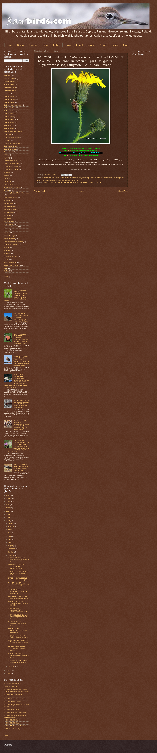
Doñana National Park (11, 164)
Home (9, 45)
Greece (68, 45)
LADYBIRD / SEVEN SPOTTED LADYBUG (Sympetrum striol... (18, 573)
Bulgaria (33, 45)
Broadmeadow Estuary (11, 137)
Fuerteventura (8, 184)
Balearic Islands (9, 82)
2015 (8, 505)
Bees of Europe (9, 84)
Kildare (47, 180)
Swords (6, 259)
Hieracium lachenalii (96, 178)
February (11, 526)
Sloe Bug (75, 180)
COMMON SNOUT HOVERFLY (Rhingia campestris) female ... (18, 642)
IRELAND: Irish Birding (11, 709)
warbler (6, 277)
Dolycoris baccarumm (70, 178)
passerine (7, 274)
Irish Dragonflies (9, 206)
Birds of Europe (9, 120)
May (9, 536)
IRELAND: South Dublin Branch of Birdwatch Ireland (15, 716)
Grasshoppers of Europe (12, 187)
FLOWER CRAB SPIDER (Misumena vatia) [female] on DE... (18, 559)
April (9, 533)
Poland (103, 45)
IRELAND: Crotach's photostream (15, 699)
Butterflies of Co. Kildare (12, 143)
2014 (8, 501)
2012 (8, 495)
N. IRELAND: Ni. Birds (11, 723)
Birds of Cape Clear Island (12, 105)
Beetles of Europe (10, 87)
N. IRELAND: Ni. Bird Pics (12, 720)
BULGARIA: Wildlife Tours (12, 683)
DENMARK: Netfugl (10, 686)
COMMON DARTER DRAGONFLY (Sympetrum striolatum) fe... (17, 591)
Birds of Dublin (9, 96)
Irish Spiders (8, 218)
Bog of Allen (8, 134)
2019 (8, 517)
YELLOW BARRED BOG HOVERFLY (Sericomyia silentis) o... (17, 623)
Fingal (6, 178)
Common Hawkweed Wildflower (52, 178)
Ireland (79, 45)
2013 (8, 498)
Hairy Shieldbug (83, 178)
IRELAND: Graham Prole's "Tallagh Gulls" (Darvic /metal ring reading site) (16, 690)
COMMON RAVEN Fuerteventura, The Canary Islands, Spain (21, 317)
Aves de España (9, 79)
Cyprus (45, 45)
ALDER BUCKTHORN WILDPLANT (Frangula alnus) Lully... (18, 655)
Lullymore (53, 180)
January (11, 523)
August (10, 546)
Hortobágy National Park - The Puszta (16, 193)
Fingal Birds (8, 181)
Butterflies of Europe (11, 146)
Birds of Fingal (9, 123)
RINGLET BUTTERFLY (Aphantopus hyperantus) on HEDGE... (18, 603)
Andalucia (7, 76)
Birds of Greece (9, 125)
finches (6, 271)
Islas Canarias (9, 224)
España (6, 175)
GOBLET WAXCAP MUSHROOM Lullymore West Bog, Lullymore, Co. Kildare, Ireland (21, 338)
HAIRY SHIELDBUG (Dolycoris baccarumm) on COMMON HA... (18, 616)
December (11, 666)
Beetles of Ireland (10, 90)
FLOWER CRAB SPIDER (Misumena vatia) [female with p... (18, 584)
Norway (91, 45)
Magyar (6, 230)
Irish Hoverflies (9, 212)
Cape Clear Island (10, 149)
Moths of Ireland (9, 239)
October (11, 552)
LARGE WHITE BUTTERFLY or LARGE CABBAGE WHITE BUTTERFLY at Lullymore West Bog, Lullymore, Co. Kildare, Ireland (16, 446)
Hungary (7, 200)
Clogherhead (8, 152)
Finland (56, 45)
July (9, 542)
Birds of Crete (8, 114)
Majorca (6, 233)
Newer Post (39, 191)
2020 (8, 521)
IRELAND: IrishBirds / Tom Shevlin (15, 712)
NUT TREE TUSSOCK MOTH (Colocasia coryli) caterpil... (17, 661)
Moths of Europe (9, 236)
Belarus (20, 45)
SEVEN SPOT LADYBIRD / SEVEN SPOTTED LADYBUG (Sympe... (17, 566)
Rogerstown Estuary (10, 256)
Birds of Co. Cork (9, 108)
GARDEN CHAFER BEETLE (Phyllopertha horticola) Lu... (18, 579)
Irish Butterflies (9, 203)
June (10, 539)
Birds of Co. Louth (10, 111)
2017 (8, 511)
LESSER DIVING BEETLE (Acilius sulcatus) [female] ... (18, 636)
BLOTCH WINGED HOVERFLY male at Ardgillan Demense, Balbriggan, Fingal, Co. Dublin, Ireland (16, 295)
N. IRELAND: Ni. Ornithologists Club (16, 726)
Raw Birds (47, 174)
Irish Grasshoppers (10, 209)
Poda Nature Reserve (11, 244)
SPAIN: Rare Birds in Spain (13, 729)
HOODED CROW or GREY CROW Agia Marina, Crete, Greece (21, 467)
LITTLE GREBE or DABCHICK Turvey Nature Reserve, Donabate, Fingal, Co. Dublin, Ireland (21, 425)
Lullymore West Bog (64, 180)
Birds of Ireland (9, 128)
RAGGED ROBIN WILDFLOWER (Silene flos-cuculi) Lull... (18, 630)
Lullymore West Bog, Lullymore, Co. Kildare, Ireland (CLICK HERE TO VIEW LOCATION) (72, 182)
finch (5, 268)
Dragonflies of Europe (11, 166)
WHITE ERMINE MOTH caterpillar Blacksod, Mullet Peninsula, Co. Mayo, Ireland (21, 403)
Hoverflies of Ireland (10, 198)
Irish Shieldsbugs (115, 178)
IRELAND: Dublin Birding (12, 702)
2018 (8, 514)
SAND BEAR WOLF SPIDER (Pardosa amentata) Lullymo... (18, 597)
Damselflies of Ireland (11, 161)
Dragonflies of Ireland (11, 169)
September (12, 549)
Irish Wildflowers (9, 221)
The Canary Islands (10, 262)
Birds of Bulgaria (9, 102)
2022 (8, 673)
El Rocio (7, 172)
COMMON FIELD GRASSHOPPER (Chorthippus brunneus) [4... (18, 610)
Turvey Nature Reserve (11, 265)
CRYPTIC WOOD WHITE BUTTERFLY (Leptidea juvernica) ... (16, 648)
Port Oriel (7, 250)
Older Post (123, 191)
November (11, 555)
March (10, 529)
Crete (6, 155)
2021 (8, 670)
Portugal (115, 45)
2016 (8, 508)
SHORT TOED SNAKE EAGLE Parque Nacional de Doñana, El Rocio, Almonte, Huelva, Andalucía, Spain (21, 360)
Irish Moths (7, 215)
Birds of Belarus (9, 99)
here (69, 150)
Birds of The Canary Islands (13, 131)
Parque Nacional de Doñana (13, 242)
